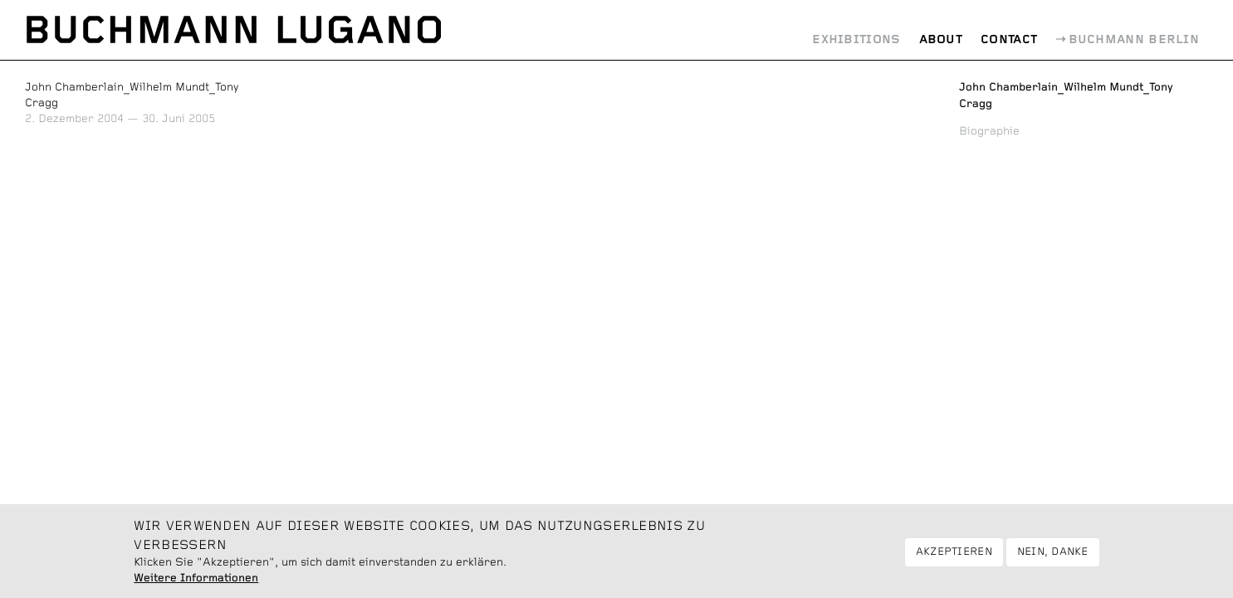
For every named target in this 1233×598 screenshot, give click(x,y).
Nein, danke (1053, 558)
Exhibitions (856, 39)
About (941, 39)
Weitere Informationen (196, 584)
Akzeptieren (954, 558)
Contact (1009, 39)
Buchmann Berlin (1134, 39)
